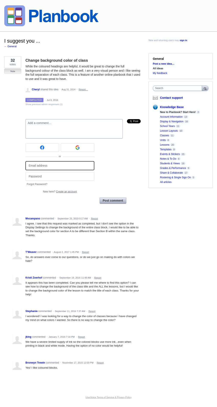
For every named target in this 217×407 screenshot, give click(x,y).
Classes (164, 135)
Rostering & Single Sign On (175, 177)
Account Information (171, 116)
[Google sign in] (78, 147)
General (158, 58)
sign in (183, 40)
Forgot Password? (37, 184)
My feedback (160, 73)
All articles (166, 182)
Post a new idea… (163, 63)
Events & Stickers (170, 154)
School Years (167, 126)
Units (163, 140)
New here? (60, 191)
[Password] (59, 176)
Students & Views (170, 163)
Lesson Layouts (169, 130)
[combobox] (178, 88)
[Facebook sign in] (42, 147)
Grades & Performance (173, 168)
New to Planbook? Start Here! (178, 112)
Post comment (113, 200)
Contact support (171, 97)
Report (94, 218)
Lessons (165, 144)
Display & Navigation (172, 121)
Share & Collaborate (171, 172)
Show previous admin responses (44, 104)
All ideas (158, 68)
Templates (166, 149)
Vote (12, 71)
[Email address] (59, 165)
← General (10, 46)
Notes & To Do (168, 158)
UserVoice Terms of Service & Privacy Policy (109, 397)
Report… (83, 89)
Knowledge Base (172, 107)
